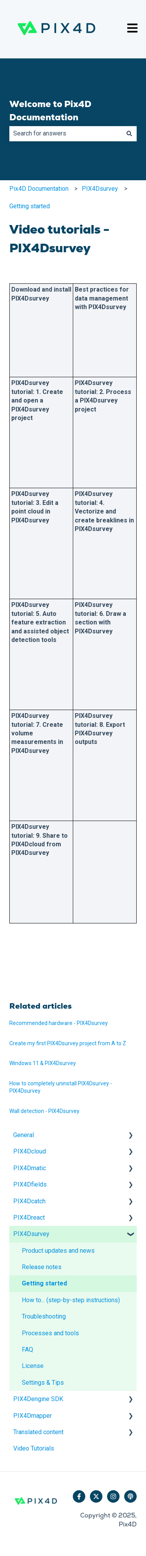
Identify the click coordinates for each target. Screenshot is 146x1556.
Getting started (29, 206)
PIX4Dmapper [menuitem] (32, 1415)
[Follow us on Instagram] (113, 1496)
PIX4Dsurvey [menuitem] (31, 1234)
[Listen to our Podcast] (130, 1496)
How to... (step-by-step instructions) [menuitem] (71, 1300)
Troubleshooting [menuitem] (44, 1316)
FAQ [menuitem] (27, 1349)
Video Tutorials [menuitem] (33, 1448)
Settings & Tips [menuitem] (43, 1382)
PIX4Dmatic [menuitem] (29, 1168)
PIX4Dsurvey (100, 188)
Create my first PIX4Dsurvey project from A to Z (67, 1043)
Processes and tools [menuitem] (50, 1333)
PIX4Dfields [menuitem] (30, 1184)
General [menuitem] (23, 1135)
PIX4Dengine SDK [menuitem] (38, 1399)
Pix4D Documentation (39, 188)
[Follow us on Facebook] (79, 1496)
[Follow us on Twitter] (96, 1496)
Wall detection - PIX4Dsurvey (44, 1111)
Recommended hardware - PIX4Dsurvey (58, 1023)
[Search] (129, 133)
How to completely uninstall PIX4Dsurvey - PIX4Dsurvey (60, 1087)
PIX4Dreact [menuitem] (29, 1217)
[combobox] (65, 133)
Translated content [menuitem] (38, 1432)
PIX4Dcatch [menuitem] (29, 1201)
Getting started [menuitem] (44, 1283)
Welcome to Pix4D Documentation (50, 110)
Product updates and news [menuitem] (58, 1250)
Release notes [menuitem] (42, 1267)
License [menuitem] (33, 1366)
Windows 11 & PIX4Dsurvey (42, 1063)
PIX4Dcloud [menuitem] (29, 1151)
